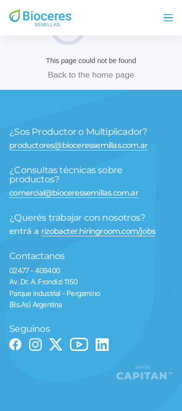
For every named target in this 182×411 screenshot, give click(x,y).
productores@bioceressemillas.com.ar (78, 145)
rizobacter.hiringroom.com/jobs (98, 231)
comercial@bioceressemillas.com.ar (73, 193)
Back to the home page (91, 75)
